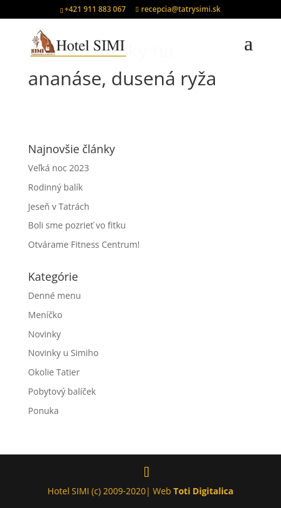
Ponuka (43, 410)
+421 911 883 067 (95, 9)
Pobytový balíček (62, 391)
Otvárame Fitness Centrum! (84, 244)
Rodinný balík (55, 187)
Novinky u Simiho (63, 353)
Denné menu (54, 295)
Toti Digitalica (203, 491)
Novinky (44, 334)
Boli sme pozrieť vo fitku (77, 225)
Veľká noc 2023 (58, 168)
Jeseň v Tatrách (58, 206)
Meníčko (45, 315)
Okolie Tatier (54, 372)
